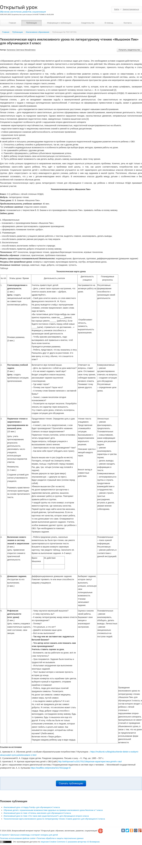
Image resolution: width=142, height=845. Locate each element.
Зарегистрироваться (131, 9)
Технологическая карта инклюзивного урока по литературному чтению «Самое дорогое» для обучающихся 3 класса (54, 819)
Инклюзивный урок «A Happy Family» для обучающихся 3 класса (32, 807)
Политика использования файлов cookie (17, 838)
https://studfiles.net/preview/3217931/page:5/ (51, 768)
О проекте (4, 835)
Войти (116, 9)
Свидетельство (87, 23)
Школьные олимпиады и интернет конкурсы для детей (34, 835)
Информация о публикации (59, 23)
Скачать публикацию (71, 783)
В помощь (109, 23)
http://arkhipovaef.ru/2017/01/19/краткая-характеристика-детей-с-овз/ (90, 761)
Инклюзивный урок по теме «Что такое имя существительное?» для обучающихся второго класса (46, 816)
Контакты (128, 23)
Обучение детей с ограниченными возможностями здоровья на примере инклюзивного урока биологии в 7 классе (53, 810)
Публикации (31, 23)
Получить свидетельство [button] (129, 50)
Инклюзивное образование (37, 32)
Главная (12, 23)
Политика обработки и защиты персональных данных (60, 838)
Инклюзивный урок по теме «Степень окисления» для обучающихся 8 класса (37, 813)
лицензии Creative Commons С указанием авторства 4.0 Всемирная (70, 842)
